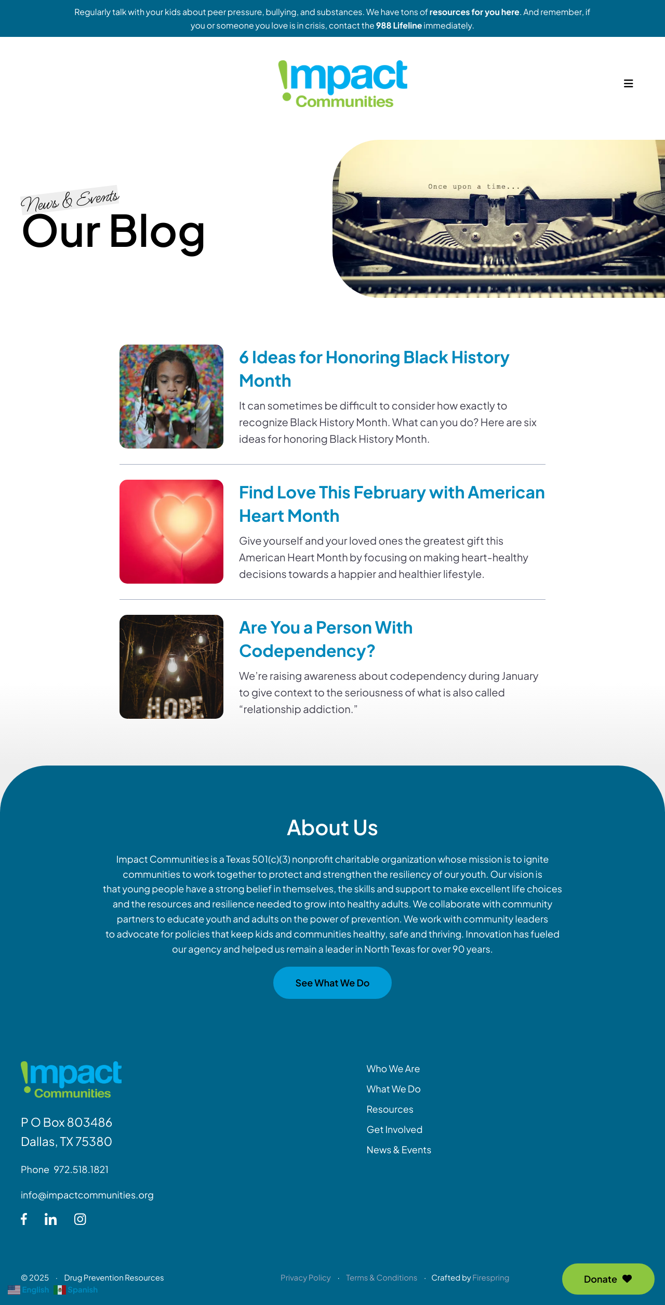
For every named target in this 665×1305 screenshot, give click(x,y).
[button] (628, 88)
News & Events (399, 1149)
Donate (608, 1279)
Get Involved (395, 1129)
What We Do (394, 1089)
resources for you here (475, 11)
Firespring (490, 1278)
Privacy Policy (306, 1278)
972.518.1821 (81, 1169)
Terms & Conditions (381, 1278)
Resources (390, 1109)
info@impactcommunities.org (87, 1195)
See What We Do (332, 982)
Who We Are (393, 1068)
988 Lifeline (399, 25)
